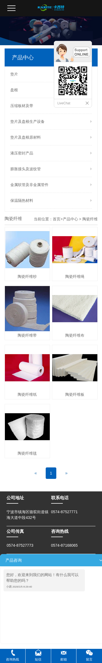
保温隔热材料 (21, 200)
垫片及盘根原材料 (25, 137)
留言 (89, 659)
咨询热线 (12, 659)
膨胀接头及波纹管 (25, 169)
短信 (38, 659)
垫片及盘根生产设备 (27, 121)
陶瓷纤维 (90, 219)
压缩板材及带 (21, 106)
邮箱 (63, 659)
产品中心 (70, 219)
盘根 (14, 90)
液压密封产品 (21, 153)
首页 (56, 219)
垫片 (14, 74)
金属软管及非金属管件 (29, 185)
